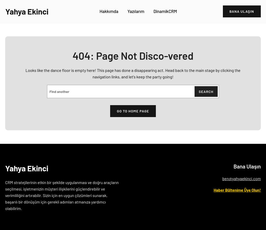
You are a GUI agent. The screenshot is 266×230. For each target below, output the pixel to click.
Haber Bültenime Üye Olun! (237, 189)
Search (206, 91)
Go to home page (133, 111)
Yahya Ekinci (26, 11)
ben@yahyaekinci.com (241, 178)
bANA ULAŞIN (241, 11)
